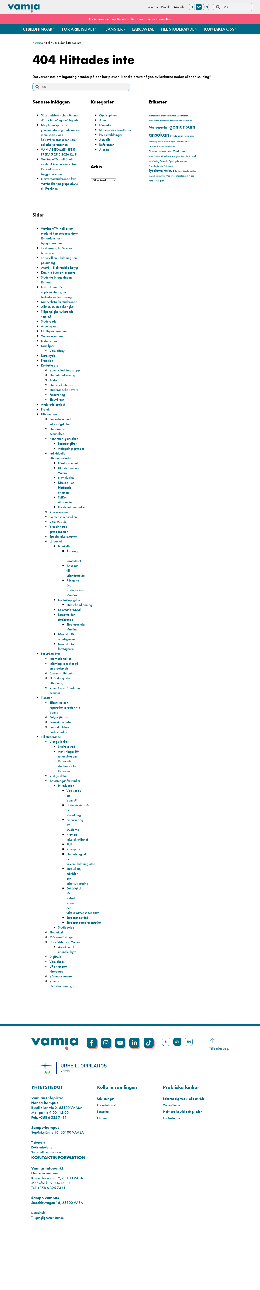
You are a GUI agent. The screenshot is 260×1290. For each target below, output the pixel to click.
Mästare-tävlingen (63, 985)
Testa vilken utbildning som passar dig (58, 280)
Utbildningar (51, 448)
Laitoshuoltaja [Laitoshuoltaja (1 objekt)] (182, 141)
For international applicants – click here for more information (130, 19)
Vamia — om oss (53, 365)
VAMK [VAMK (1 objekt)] (152, 175)
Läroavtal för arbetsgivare (68, 675)
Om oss (102, 1176)
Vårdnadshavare (62, 1029)
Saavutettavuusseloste (48, 1210)
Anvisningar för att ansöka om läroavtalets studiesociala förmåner (68, 802)
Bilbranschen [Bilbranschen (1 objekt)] (154, 115)
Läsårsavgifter (68, 482)
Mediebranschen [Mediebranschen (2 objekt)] (160, 151)
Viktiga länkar (60, 780)
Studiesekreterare (62, 418)
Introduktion (67, 834)
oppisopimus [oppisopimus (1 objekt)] (179, 156)
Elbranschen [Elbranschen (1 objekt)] (182, 115)
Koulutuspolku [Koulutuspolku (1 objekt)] (155, 141)
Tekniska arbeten (62, 761)
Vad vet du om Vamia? (72, 844)
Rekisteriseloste (42, 1205)
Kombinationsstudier (73, 546)
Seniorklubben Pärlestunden (60, 768)
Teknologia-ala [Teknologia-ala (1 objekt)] (156, 166)
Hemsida (38, 43)
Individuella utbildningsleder (61, 495)
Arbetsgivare (51, 355)
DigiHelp (56, 1010)
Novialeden (67, 516)
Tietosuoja (39, 1200)
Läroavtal (106, 124)
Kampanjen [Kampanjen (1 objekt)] (189, 136)
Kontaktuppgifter (71, 638)
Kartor (54, 414)
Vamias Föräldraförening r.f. (62, 1039)
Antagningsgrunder (73, 487)
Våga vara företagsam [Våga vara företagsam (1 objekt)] (177, 175)
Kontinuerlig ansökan (58, 475)
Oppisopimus (109, 115)
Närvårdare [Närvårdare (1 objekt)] (167, 156)
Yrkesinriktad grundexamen (60, 568)
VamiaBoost (58, 1015)
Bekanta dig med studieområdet (187, 1157)
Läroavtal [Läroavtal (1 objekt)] (153, 146)
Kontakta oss (51, 394)
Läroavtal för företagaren (68, 685)
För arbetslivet (52, 692)
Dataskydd (49, 384)
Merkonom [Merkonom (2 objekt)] (179, 151)
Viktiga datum (60, 819)
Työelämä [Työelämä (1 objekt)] (168, 166)
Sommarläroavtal (71, 648)
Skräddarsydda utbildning (61, 719)
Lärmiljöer (49, 374)
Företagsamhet (69, 502)
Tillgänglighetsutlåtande (49, 1276)
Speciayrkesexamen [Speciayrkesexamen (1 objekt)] (178, 161)
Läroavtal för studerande (68, 656)
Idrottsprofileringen (56, 360)
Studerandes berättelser (117, 129)
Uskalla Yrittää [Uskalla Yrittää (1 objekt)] (189, 171)
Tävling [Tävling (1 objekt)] (178, 171)
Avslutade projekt (54, 438)
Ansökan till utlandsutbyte (68, 1003)
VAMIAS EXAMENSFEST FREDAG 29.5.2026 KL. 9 (61, 161)
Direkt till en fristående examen (67, 526)
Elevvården (58, 433)
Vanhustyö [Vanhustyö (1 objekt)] (160, 175)
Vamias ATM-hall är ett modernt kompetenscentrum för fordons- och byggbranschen (58, 178)
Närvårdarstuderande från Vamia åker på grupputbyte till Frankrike (60, 198)
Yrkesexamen (59, 550)
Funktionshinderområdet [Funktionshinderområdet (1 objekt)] (181, 120)
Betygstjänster (60, 756)
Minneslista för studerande (52, 328)
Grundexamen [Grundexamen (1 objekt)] (176, 136)
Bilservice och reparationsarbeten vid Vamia (64, 746)
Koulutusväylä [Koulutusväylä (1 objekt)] (168, 141)
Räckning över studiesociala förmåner (76, 626)
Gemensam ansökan (65, 555)
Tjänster (47, 736)
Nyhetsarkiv (50, 370)
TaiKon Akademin (66, 539)
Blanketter (65, 585)
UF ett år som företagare (59, 1022)
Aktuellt (105, 139)
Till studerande (52, 775)
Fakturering (58, 428)
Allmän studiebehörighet (60, 335)
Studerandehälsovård (66, 423)
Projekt (46, 443)
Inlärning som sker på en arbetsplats (63, 705)
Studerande (50, 350)
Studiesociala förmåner (76, 666)
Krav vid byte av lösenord (61, 296)
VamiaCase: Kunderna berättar (63, 729)
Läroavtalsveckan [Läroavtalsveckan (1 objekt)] (166, 146)
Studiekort (57, 980)
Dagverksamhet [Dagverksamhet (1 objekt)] (168, 115)
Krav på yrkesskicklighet (78, 886)
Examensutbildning (64, 712)
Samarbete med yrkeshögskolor (61, 455)
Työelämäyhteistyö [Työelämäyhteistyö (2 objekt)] (161, 170)
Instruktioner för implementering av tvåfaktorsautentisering (58, 316)
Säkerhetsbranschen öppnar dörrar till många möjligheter (60, 120)
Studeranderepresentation (86, 971)
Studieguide (67, 976)
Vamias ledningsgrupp (60, 402)
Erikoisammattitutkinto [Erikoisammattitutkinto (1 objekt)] (159, 120)
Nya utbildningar (112, 134)
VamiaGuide (59, 560)
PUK (69, 893)
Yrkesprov (74, 897)
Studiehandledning (64, 409)
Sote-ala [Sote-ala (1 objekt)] (164, 161)
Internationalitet (61, 697)
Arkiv (103, 120)
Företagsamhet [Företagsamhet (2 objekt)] (158, 127)
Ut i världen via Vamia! (67, 509)
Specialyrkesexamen (65, 575)
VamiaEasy (58, 379)
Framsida (48, 389)
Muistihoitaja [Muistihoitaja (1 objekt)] (154, 156)
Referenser (107, 144)
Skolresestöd (67, 785)
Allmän (104, 149)
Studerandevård (79, 966)
